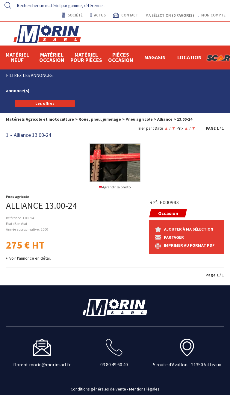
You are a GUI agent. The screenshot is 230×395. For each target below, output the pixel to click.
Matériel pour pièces (86, 57)
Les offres (45, 103)
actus (97, 15)
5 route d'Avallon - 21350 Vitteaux (187, 364)
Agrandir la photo (115, 187)
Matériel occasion (51, 57)
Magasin (155, 57)
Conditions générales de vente (98, 389)
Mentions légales (144, 389)
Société (75, 15)
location (189, 57)
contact (129, 15)
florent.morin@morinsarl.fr (42, 364)
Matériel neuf (17, 57)
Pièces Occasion (120, 57)
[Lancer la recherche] (7, 5)
